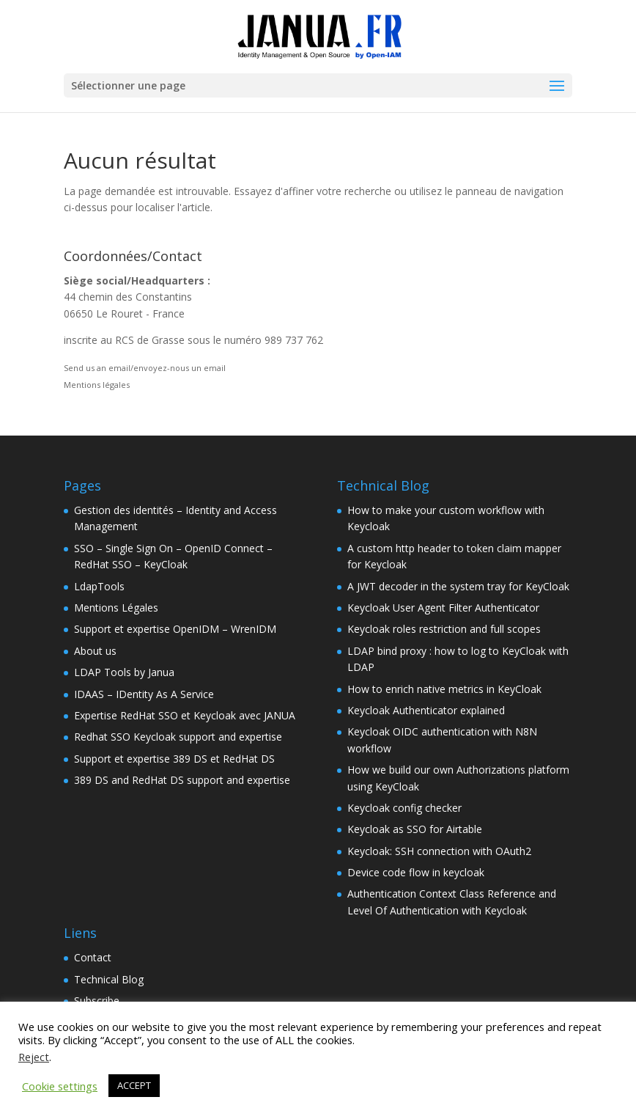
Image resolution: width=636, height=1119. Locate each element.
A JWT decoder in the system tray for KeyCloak (458, 586)
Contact (92, 957)
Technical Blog (109, 979)
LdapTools (99, 586)
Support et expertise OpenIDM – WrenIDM (175, 629)
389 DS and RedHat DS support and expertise (182, 780)
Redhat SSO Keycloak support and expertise (178, 737)
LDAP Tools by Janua (124, 672)
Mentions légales (97, 384)
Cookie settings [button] (59, 1086)
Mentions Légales (116, 607)
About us (95, 651)
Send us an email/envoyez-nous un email (145, 367)
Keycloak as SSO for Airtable (414, 829)
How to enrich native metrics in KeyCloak (444, 689)
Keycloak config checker (404, 808)
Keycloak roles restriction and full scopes (444, 629)
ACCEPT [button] (134, 1085)
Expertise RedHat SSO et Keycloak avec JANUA (184, 715)
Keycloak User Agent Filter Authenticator (443, 607)
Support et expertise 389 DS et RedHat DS (174, 759)
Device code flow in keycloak (415, 872)
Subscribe (96, 1001)
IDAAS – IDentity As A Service (144, 694)
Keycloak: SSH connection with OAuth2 (439, 851)
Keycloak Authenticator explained (426, 710)
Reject (33, 1056)
